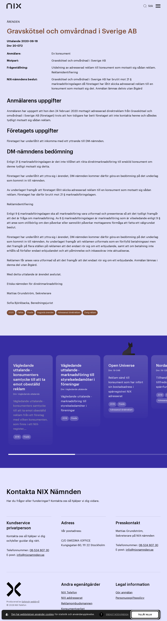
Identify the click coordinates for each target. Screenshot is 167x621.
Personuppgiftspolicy (130, 598)
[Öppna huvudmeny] (158, 6)
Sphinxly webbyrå (30, 602)
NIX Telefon (69, 592)
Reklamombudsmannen (76, 603)
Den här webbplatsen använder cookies (32, 614)
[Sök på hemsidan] (148, 6)
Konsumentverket (73, 608)
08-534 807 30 (39, 550)
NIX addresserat (72, 598)
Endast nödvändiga (117, 614)
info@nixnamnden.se (30, 555)
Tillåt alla (145, 614)
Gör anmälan (124, 592)
